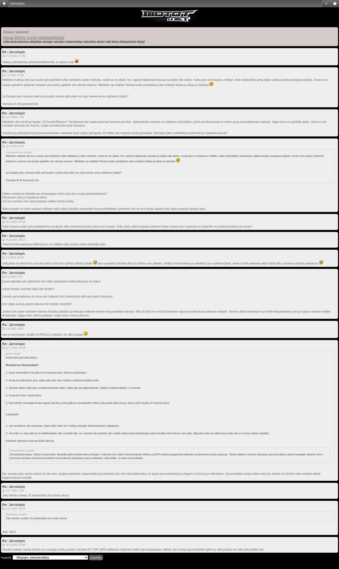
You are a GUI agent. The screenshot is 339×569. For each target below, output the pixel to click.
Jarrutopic (17, 3)
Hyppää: (6, 557)
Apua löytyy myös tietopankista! (33, 37)
